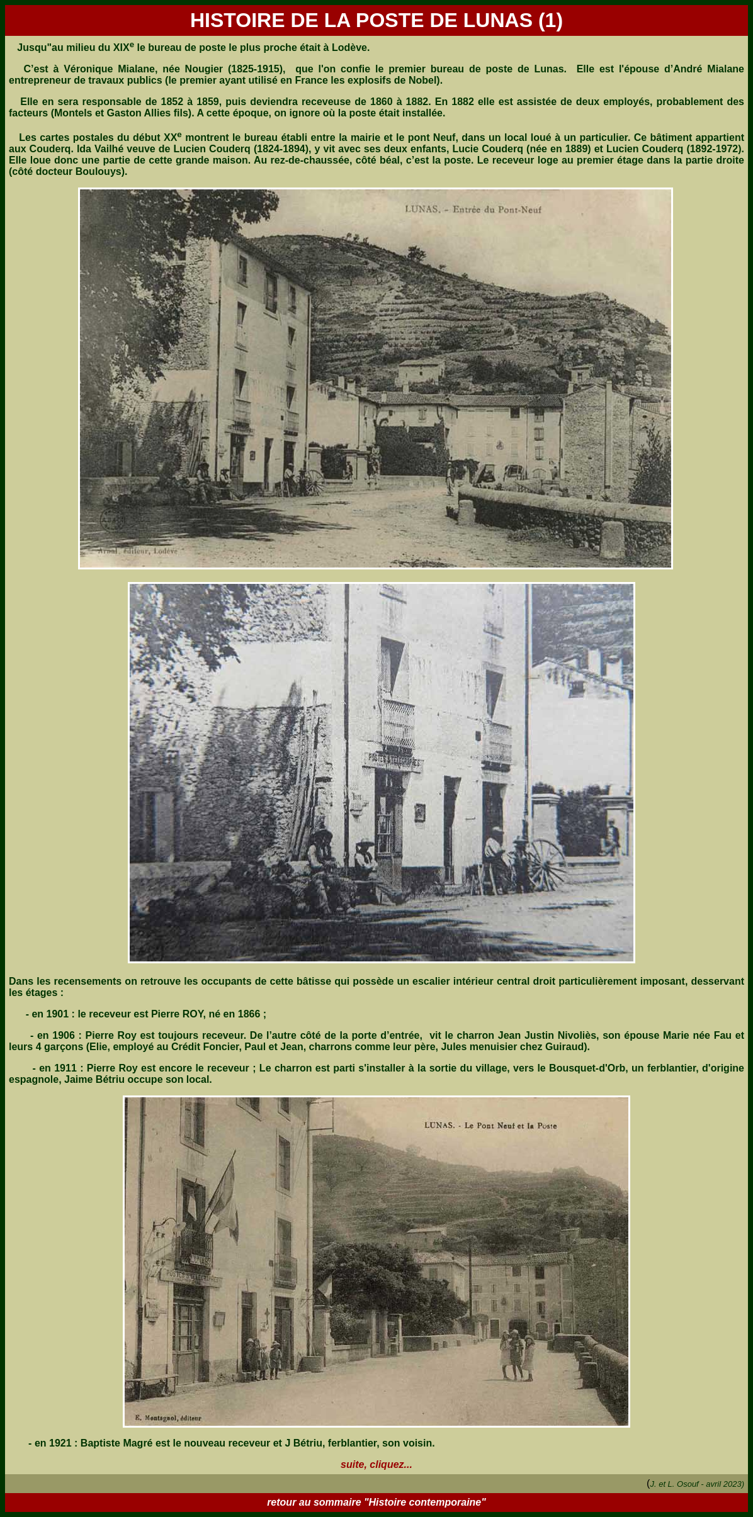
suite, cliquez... (376, 1464)
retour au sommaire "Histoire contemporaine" (376, 1502)
